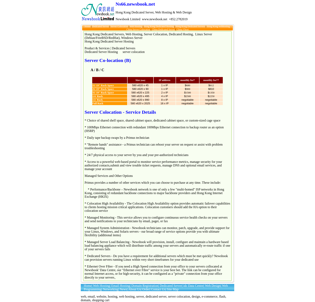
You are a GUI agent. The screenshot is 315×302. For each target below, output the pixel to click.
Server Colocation (119, 26)
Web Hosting (136, 26)
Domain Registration (144, 285)
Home (88, 26)
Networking (110, 289)
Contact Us (158, 289)
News (123, 289)
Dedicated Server (100, 26)
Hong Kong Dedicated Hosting (159, 26)
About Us (134, 289)
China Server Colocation (138, 29)
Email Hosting (120, 285)
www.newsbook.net (154, 19)
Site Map (173, 289)
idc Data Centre (193, 285)
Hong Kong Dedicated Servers (191, 26)
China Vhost (183, 29)
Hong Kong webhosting (218, 26)
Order (146, 289)
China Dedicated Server (164, 29)
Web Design (213, 285)
